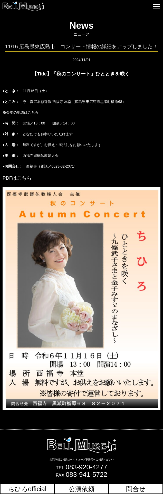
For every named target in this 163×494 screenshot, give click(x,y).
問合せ (136, 488)
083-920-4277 (86, 467)
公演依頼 (81, 488)
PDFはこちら (17, 178)
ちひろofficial (27, 488)
